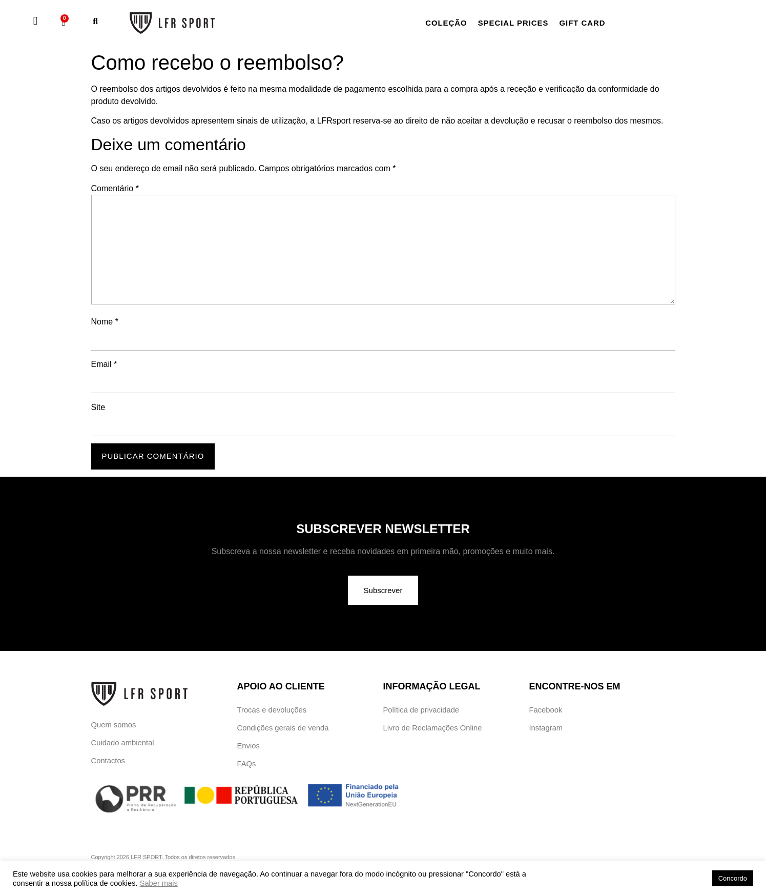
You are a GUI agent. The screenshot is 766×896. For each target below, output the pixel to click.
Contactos (108, 762)
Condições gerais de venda (283, 729)
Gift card (592, 22)
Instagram (546, 729)
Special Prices (519, 22)
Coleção (448, 22)
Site (98, 407)
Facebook (546, 710)
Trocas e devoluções (272, 710)
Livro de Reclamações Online (433, 729)
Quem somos (114, 725)
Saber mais (159, 883)
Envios (248, 747)
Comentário (115, 189)
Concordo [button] (732, 878)
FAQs (247, 766)
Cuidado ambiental (123, 744)
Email (104, 364)
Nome (104, 322)
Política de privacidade (422, 710)
